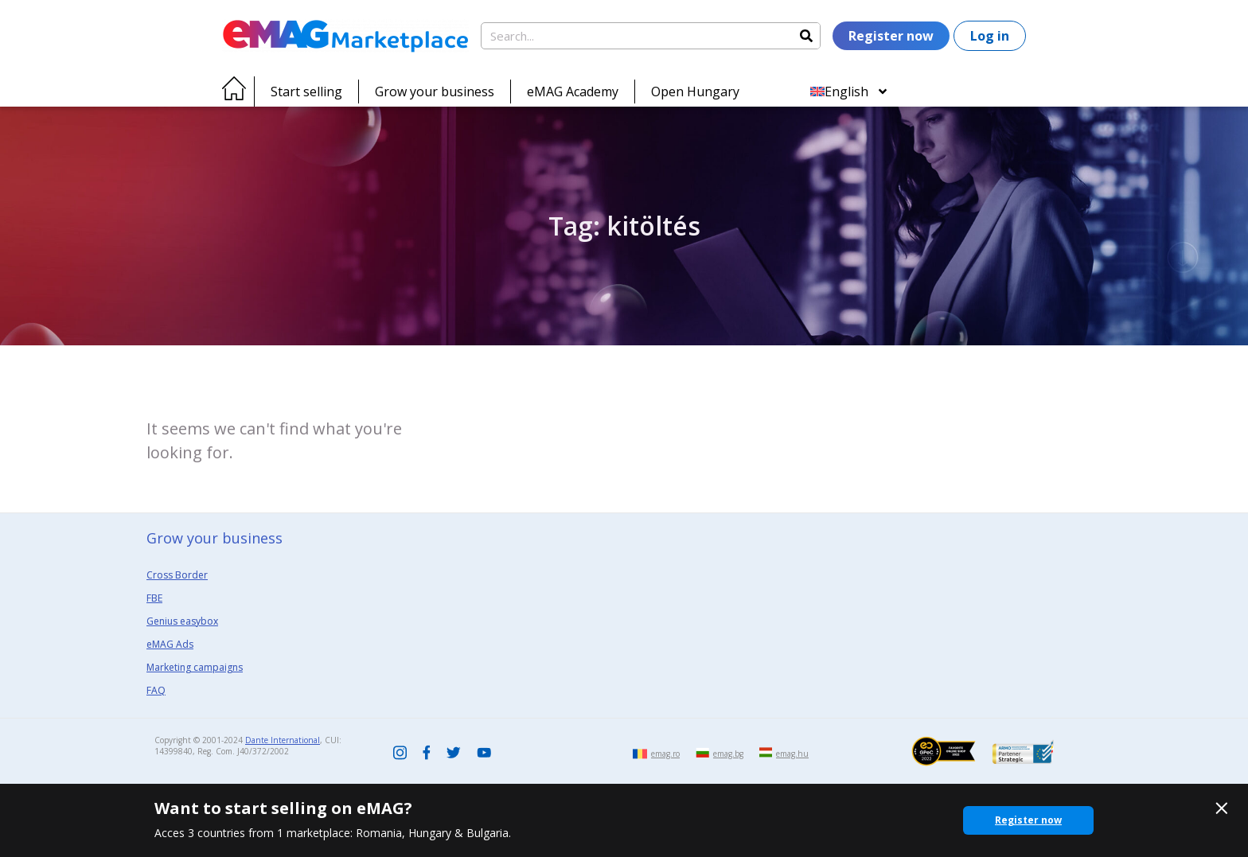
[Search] (806, 36)
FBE (154, 598)
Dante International (282, 740)
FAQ (156, 690)
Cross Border (177, 575)
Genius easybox (182, 621)
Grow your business (434, 91)
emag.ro (665, 753)
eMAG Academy (572, 91)
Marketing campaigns (194, 667)
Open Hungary (695, 91)
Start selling (306, 91)
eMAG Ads (169, 644)
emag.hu (792, 753)
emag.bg (728, 753)
